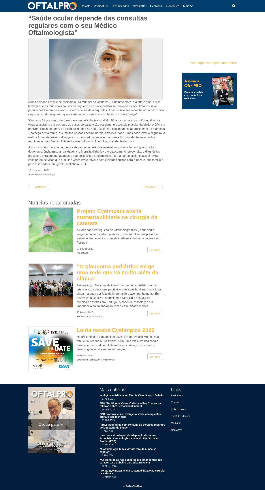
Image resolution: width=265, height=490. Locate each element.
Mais (188, 6)
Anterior (39, 187)
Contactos (172, 6)
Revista (86, 6)
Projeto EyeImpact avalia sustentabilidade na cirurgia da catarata (117, 217)
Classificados (120, 6)
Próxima (151, 187)
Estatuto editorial (180, 416)
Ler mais (155, 249)
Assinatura (101, 6)
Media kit (176, 423)
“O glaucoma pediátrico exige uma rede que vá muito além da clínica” (118, 272)
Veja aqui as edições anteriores (214, 63)
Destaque (156, 6)
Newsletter (139, 6)
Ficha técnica (178, 409)
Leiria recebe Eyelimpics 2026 (116, 330)
